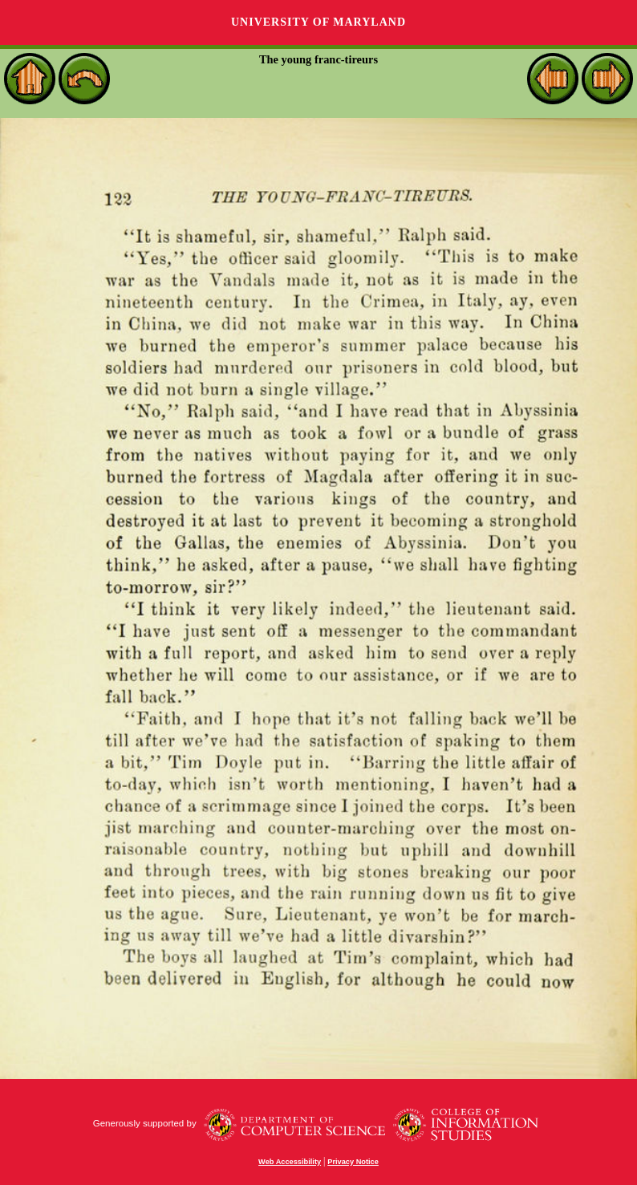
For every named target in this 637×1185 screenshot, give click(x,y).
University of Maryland (318, 22)
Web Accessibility (289, 1162)
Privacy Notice (353, 1162)
